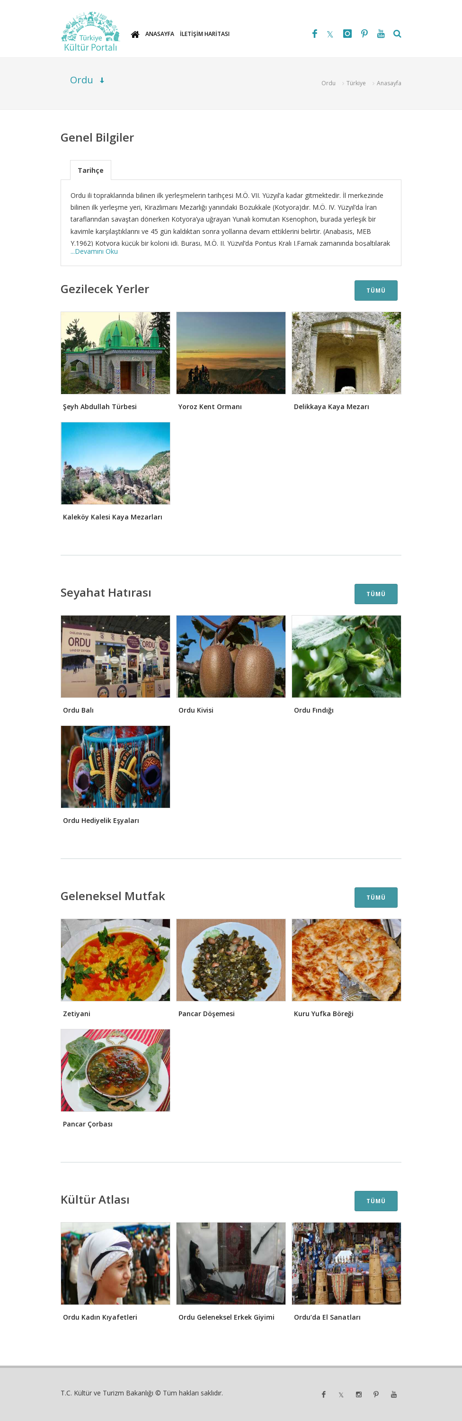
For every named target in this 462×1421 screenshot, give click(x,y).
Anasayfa (389, 83)
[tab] (90, 169)
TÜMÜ (376, 290)
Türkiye (356, 83)
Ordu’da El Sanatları (327, 1317)
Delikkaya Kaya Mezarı (331, 406)
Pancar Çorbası (88, 1123)
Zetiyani (76, 1013)
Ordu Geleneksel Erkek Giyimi (226, 1317)
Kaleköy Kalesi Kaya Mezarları (112, 516)
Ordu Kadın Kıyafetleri (100, 1317)
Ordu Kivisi (195, 710)
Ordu (328, 83)
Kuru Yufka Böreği (324, 1013)
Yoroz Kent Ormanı (210, 406)
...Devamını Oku (94, 251)
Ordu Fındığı (314, 710)
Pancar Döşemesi (206, 1013)
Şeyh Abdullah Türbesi (100, 406)
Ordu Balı (78, 710)
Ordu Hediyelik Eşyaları (101, 820)
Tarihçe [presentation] (91, 170)
